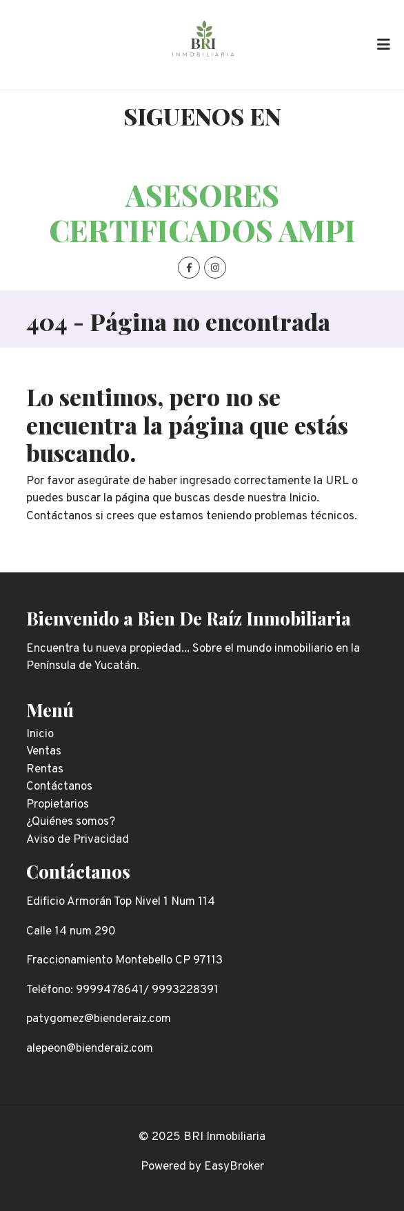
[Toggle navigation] (383, 45)
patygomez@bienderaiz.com (98, 1019)
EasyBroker (234, 1166)
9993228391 (185, 990)
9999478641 (109, 990)
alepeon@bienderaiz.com (89, 1049)
